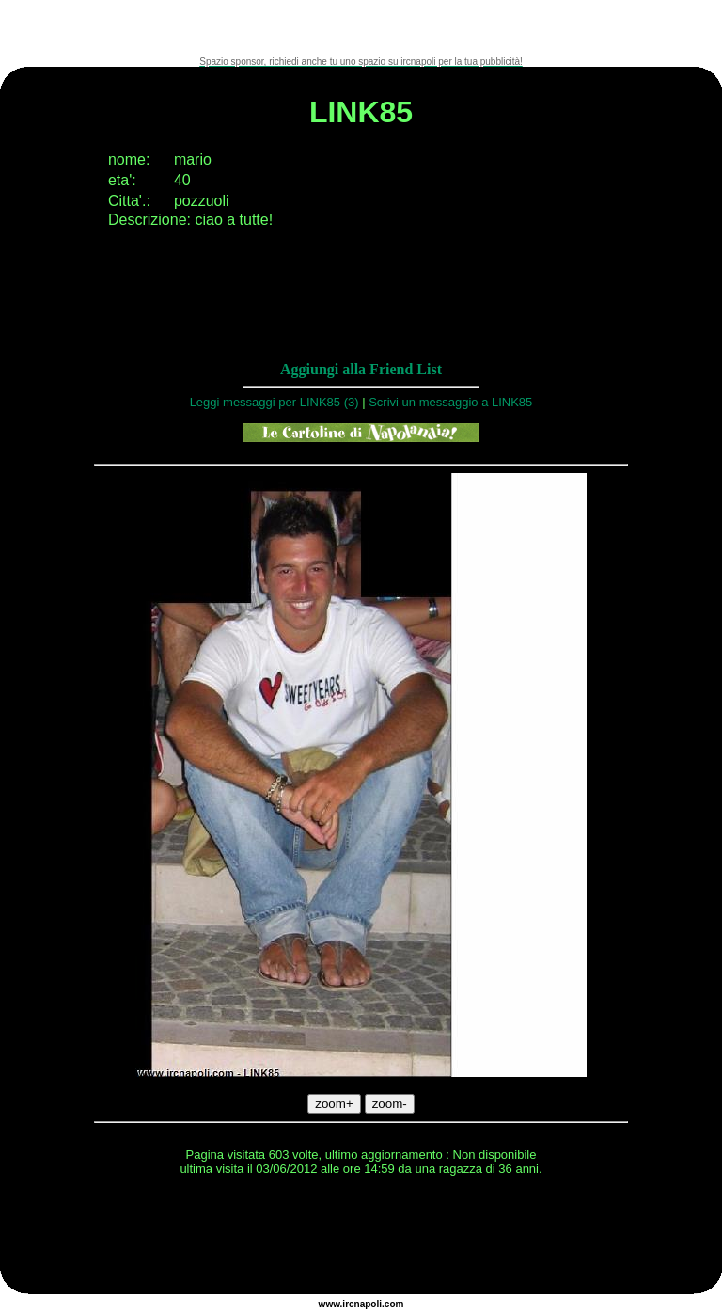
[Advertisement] (361, 28)
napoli (368, 1304)
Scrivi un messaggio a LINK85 (450, 402)
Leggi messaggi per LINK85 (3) (274, 402)
